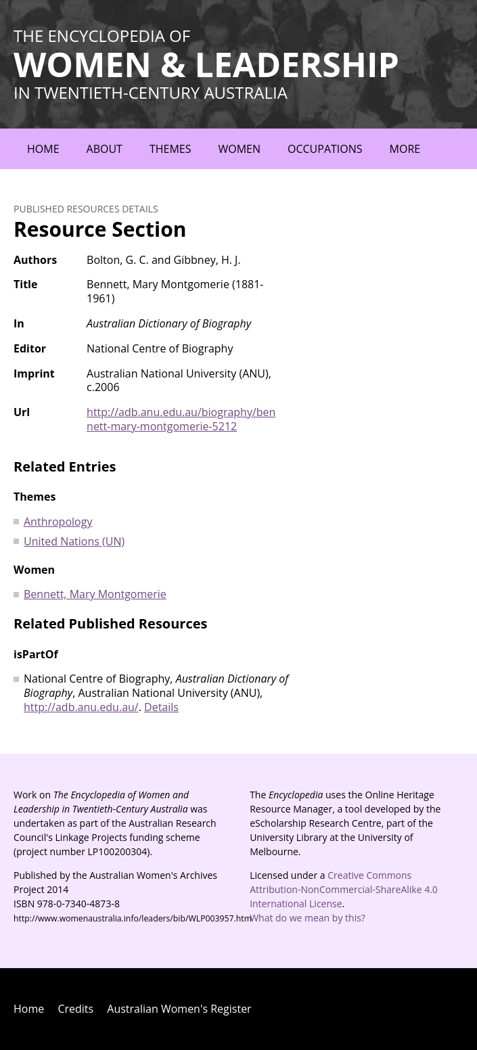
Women (239, 148)
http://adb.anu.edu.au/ (81, 707)
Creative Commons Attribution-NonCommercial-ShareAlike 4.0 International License (344, 889)
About (104, 148)
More (405, 148)
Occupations (325, 148)
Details (161, 707)
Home (43, 148)
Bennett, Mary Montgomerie (95, 594)
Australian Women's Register (179, 1008)
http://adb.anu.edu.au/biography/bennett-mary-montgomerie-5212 (181, 419)
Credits (75, 1008)
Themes (170, 148)
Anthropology (58, 521)
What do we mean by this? (307, 917)
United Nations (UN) (74, 541)
